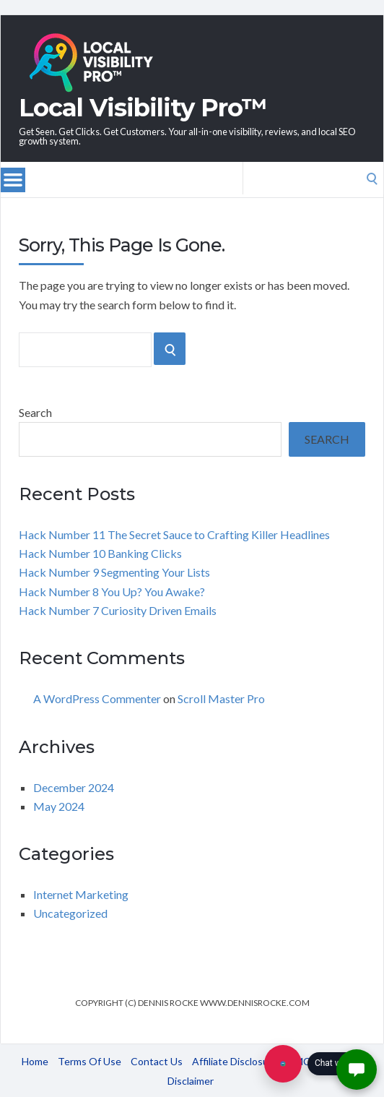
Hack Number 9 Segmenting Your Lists (114, 572)
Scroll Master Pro (221, 698)
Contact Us (157, 1061)
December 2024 (73, 787)
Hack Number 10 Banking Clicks (100, 553)
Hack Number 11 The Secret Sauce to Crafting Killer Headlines (174, 534)
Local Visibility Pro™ (143, 107)
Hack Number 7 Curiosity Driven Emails (118, 610)
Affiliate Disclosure (235, 1061)
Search (35, 412)
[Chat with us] (283, 1064)
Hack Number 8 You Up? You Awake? (112, 591)
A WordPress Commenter (97, 698)
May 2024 (58, 806)
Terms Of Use (89, 1061)
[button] (356, 1069)
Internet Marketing (80, 894)
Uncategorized (70, 913)
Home (35, 1061)
